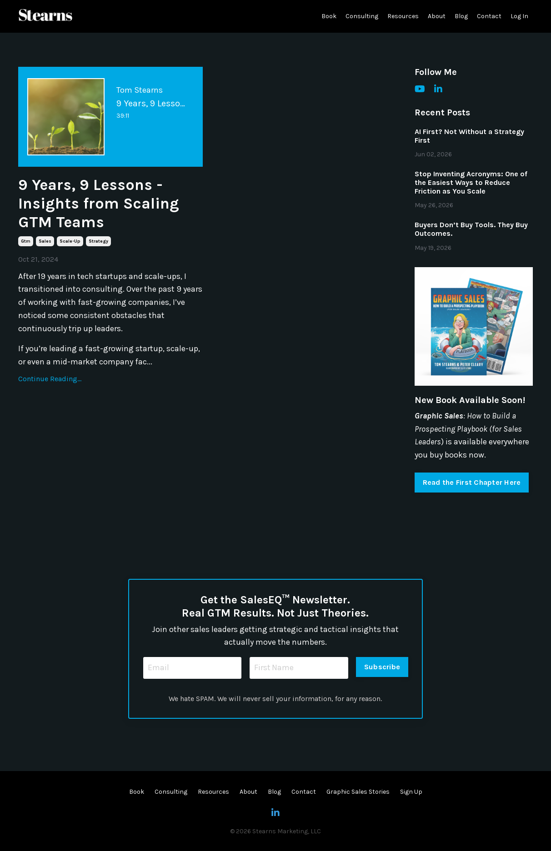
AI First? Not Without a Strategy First (469, 135)
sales (45, 244)
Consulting (362, 16)
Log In (519, 16)
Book (328, 16)
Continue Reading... (49, 381)
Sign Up (411, 792)
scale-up (70, 244)
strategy (98, 244)
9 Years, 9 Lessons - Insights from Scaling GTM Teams (102, 205)
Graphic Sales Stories (358, 792)
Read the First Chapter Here (472, 482)
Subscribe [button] (382, 666)
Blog (461, 16)
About (437, 16)
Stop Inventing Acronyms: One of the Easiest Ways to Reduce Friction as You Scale (471, 182)
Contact (489, 16)
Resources (403, 16)
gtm (25, 244)
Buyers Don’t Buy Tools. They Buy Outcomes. (471, 229)
